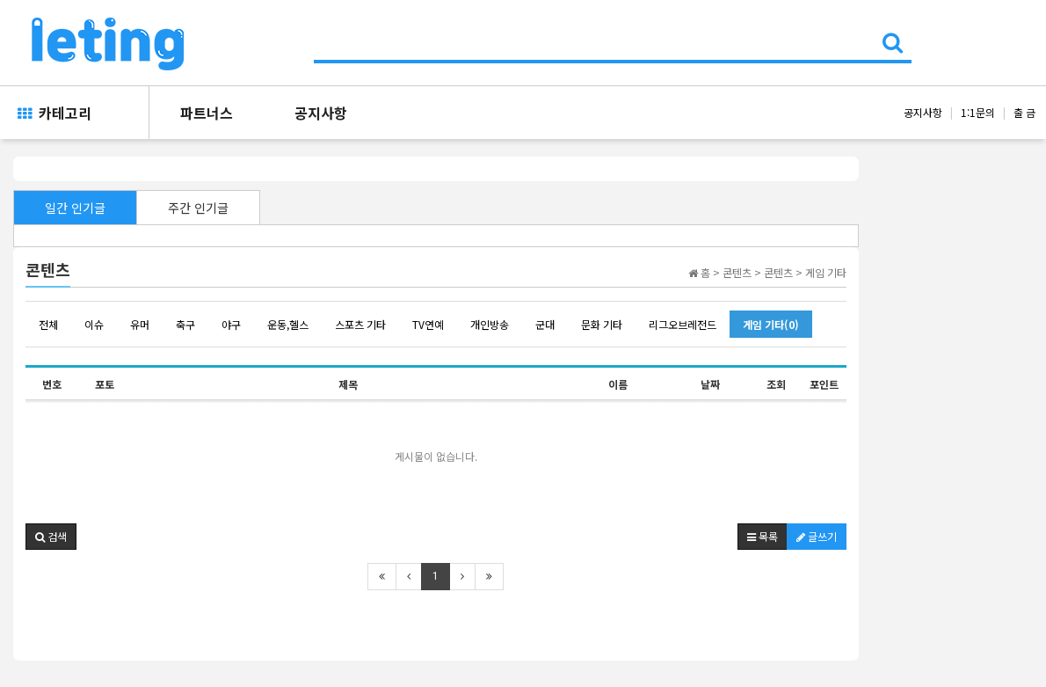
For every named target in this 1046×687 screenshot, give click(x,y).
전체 (48, 324)
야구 (231, 324)
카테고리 (54, 112)
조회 (776, 383)
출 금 (1024, 112)
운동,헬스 (288, 324)
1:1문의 (978, 112)
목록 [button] (762, 536)
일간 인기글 (75, 207)
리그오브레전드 (682, 324)
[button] (50, 536)
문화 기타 (601, 324)
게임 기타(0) (771, 324)
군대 (545, 324)
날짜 (710, 383)
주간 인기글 (198, 207)
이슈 (94, 324)
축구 (185, 324)
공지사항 (320, 112)
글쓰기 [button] (816, 536)
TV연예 (428, 324)
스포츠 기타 (360, 324)
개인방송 (489, 324)
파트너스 (206, 112)
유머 (139, 324)
